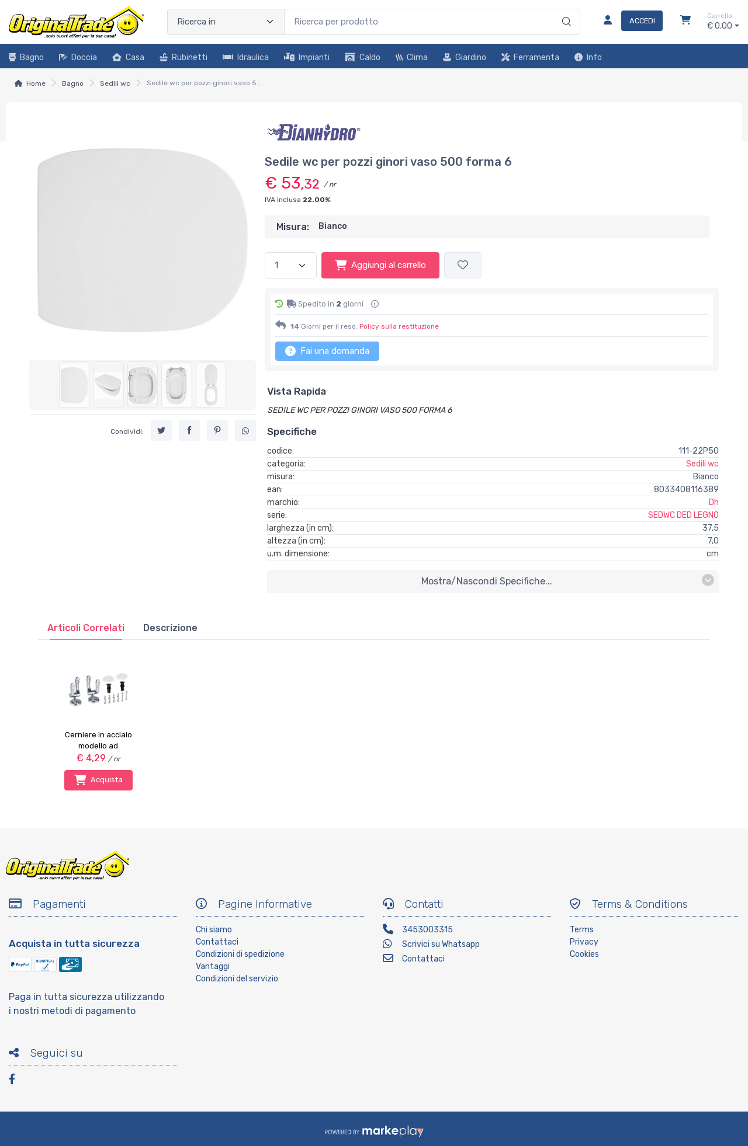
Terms (582, 930)
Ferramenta (530, 57)
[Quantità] (291, 265)
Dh (714, 502)
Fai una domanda (327, 351)
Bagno (26, 57)
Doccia (78, 57)
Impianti (307, 57)
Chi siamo (214, 930)
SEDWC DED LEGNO (683, 515)
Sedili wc (115, 83)
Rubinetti (183, 57)
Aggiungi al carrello (380, 265)
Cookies (584, 954)
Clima (412, 57)
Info (588, 57)
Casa (128, 57)
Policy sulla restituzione (399, 326)
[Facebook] (17, 1081)
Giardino (464, 57)
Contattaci (217, 942)
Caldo (362, 57)
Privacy (584, 942)
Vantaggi (213, 966)
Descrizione (170, 627)
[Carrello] (685, 21)
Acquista (98, 780)
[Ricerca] (565, 10)
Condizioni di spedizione (240, 954)
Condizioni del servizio (237, 979)
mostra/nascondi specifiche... (567, 580)
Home (36, 83)
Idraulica (246, 57)
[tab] (86, 627)
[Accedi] (628, 21)
